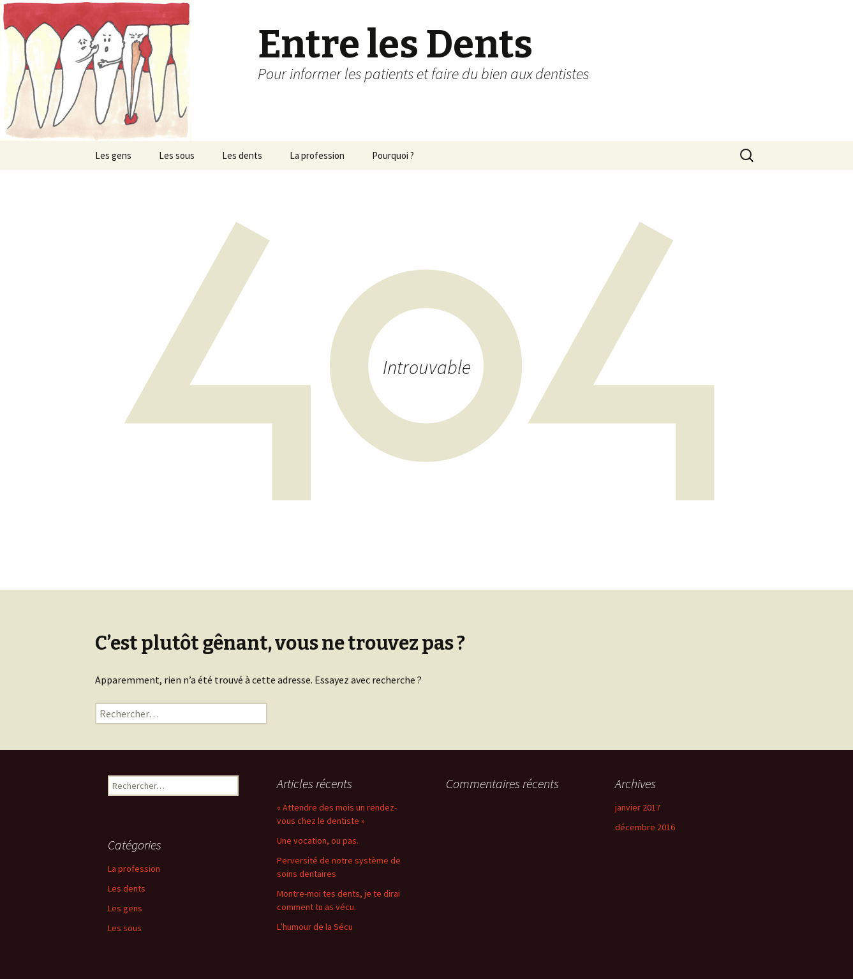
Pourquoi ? (393, 155)
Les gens (113, 155)
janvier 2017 (637, 807)
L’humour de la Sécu (315, 926)
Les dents (242, 155)
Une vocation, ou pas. (318, 840)
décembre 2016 (645, 827)
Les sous (177, 155)
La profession (317, 155)
